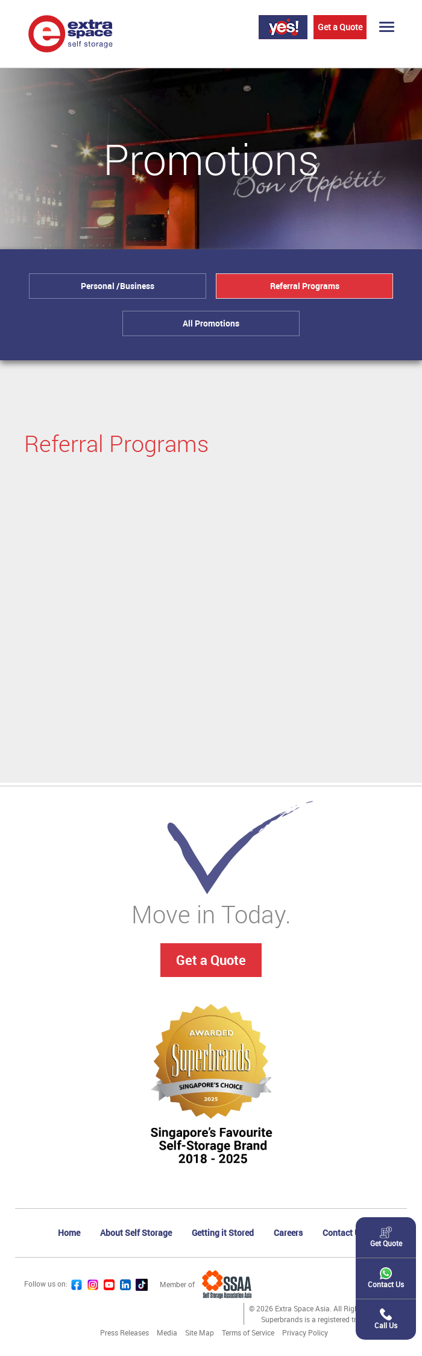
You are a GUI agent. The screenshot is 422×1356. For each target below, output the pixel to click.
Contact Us (344, 1232)
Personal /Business (117, 285)
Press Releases (124, 1332)
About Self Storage (136, 1232)
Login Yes (283, 27)
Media (167, 1332)
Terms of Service (248, 1332)
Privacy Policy (305, 1332)
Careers (288, 1232)
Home (69, 1232)
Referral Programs (304, 285)
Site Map (199, 1332)
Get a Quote (340, 27)
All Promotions (211, 323)
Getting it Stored (223, 1232)
